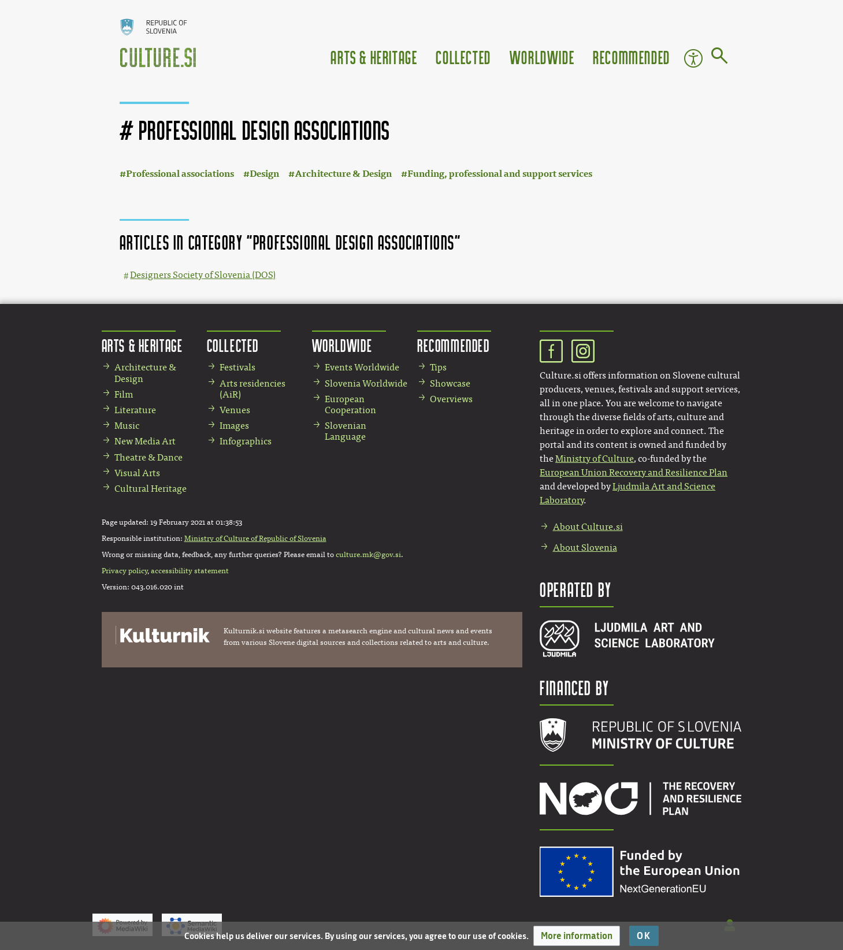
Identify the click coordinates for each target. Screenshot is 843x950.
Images (234, 425)
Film (123, 394)
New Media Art (145, 441)
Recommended (631, 57)
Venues (235, 410)
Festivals (237, 367)
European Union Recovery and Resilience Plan (633, 472)
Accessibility (693, 58)
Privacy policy (124, 571)
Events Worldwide (362, 367)
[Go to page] (720, 57)
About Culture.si (588, 526)
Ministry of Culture (594, 458)
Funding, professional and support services (499, 173)
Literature (135, 410)
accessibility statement (190, 571)
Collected (463, 57)
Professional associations (180, 173)
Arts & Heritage (373, 57)
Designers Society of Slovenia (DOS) (203, 274)
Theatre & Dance (148, 457)
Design (264, 173)
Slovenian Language (345, 431)
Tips (438, 367)
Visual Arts (137, 472)
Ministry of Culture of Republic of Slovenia (255, 538)
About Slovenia (585, 547)
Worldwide (542, 57)
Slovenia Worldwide (366, 383)
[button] (576, 936)
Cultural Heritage (150, 488)
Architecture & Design (343, 173)
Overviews (451, 399)
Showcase (450, 383)
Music (126, 425)
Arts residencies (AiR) (252, 389)
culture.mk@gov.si (368, 554)
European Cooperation (350, 404)
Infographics (246, 441)
